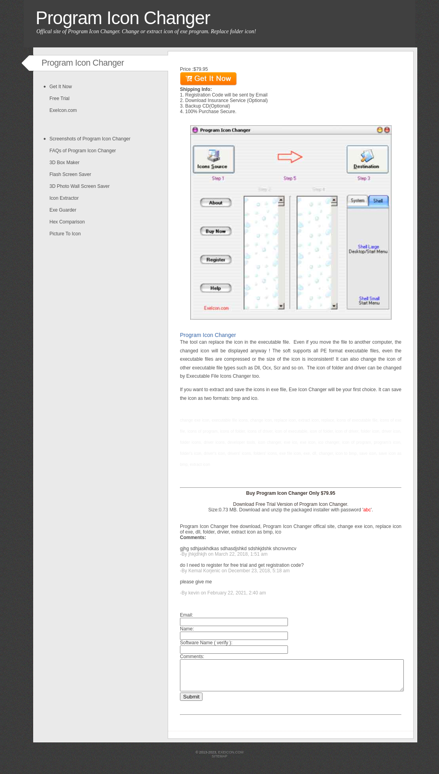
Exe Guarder (62, 210)
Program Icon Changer (123, 18)
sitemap (219, 762)
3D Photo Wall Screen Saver (79, 186)
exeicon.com (231, 758)
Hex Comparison (67, 222)
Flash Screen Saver (70, 174)
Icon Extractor (64, 198)
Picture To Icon (65, 234)
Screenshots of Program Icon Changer (90, 139)
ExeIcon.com (63, 110)
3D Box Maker (64, 162)
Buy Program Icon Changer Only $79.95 (290, 493)
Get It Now (60, 86)
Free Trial (59, 98)
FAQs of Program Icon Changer (82, 150)
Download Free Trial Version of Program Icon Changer (290, 504)
